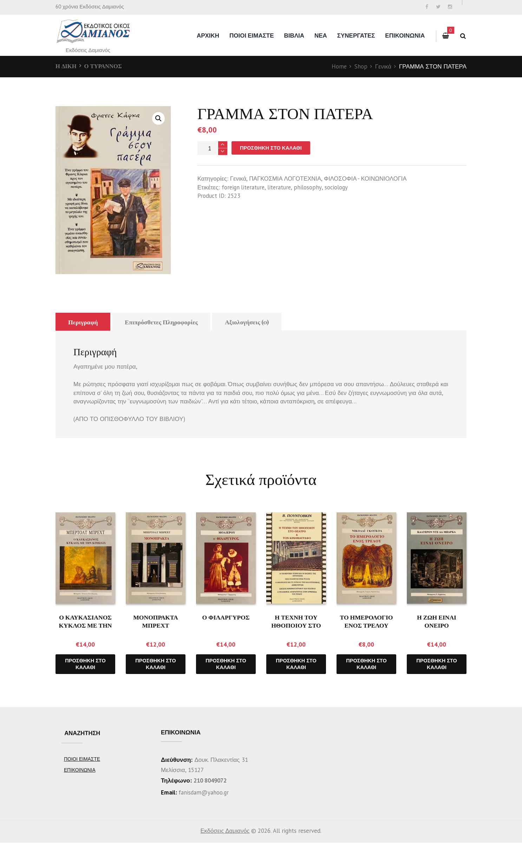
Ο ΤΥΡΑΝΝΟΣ (104, 66)
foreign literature (244, 188)
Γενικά (383, 66)
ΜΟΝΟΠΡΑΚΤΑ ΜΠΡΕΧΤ (156, 621)
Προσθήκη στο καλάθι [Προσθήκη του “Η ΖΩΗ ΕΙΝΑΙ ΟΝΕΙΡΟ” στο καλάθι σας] (436, 664)
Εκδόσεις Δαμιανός (225, 831)
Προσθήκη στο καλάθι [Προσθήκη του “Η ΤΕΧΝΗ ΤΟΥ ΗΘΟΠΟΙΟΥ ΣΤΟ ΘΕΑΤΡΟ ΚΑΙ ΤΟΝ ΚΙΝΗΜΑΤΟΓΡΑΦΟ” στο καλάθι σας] (296, 664)
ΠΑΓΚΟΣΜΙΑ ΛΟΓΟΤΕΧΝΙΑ (286, 179)
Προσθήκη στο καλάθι (272, 148)
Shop (360, 66)
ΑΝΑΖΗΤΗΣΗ (83, 733)
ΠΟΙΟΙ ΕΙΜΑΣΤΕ (251, 35)
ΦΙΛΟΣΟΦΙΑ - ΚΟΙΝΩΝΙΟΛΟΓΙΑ (369, 179)
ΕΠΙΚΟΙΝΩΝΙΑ (405, 35)
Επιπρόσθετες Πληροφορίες (162, 322)
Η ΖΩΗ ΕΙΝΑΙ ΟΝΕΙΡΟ (437, 621)
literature (281, 188)
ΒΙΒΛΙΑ (294, 35)
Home (338, 66)
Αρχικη (208, 35)
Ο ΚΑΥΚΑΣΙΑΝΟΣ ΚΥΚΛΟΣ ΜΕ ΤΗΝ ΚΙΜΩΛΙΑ (85, 625)
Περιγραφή (83, 322)
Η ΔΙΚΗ (66, 66)
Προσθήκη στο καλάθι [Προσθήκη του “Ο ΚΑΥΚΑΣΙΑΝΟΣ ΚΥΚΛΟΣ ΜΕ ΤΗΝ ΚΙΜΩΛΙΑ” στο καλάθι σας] (85, 664)
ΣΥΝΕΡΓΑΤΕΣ (356, 35)
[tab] (83, 322)
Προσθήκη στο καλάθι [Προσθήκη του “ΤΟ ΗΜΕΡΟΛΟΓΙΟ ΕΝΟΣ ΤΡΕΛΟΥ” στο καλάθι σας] (366, 664)
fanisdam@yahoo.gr (203, 793)
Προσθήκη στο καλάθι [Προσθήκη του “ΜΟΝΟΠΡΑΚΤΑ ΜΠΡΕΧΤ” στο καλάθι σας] (155, 664)
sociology (339, 188)
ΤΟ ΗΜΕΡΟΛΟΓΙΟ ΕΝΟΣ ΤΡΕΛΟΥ (366, 621)
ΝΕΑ (320, 35)
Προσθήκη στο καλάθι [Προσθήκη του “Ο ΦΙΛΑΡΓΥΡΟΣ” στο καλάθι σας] (226, 664)
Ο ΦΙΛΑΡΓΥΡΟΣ (226, 617)
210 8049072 (212, 781)
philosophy (310, 188)
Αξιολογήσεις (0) (250, 322)
